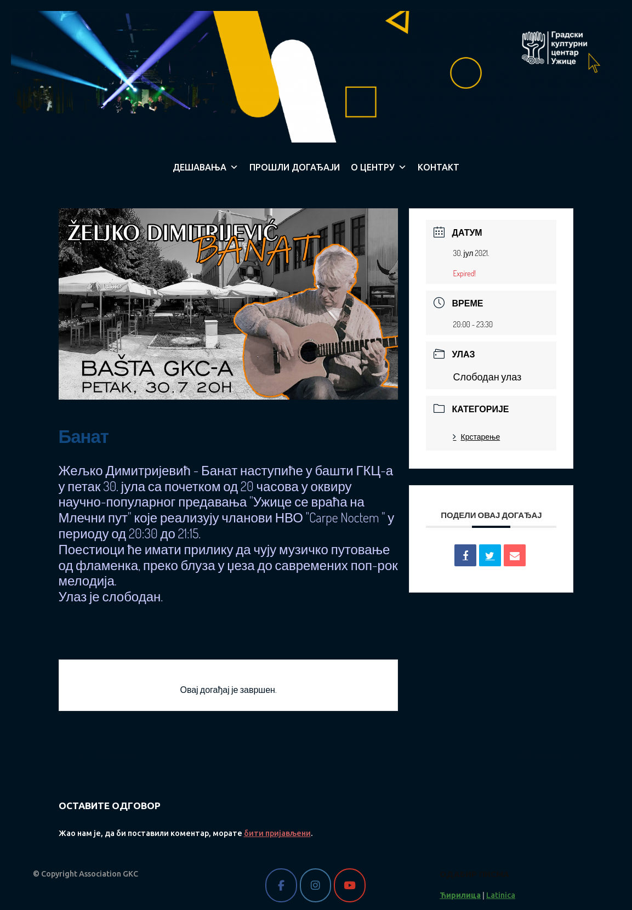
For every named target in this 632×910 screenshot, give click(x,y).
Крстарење (476, 436)
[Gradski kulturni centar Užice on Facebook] (281, 885)
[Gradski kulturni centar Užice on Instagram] (315, 885)
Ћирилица (460, 895)
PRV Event (107, 755)
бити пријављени (277, 833)
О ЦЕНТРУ (379, 167)
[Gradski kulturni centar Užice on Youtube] (349, 885)
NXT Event (548, 755)
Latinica (500, 895)
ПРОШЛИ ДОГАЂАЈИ (294, 167)
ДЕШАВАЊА (205, 167)
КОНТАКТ (438, 167)
